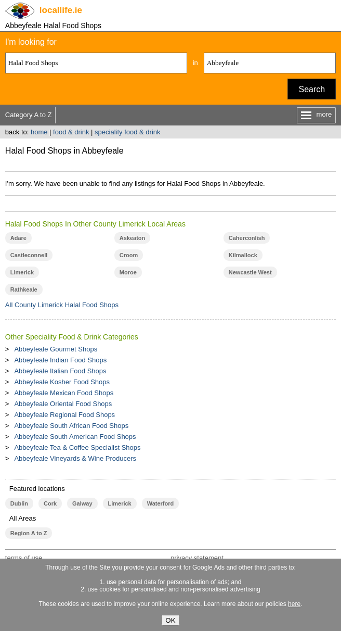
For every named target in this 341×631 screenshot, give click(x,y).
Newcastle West (250, 272)
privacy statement (197, 558)
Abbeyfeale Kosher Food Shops (62, 382)
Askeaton (132, 238)
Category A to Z (28, 115)
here (294, 604)
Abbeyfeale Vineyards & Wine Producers (75, 458)
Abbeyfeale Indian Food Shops (60, 360)
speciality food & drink (127, 132)
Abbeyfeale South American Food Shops (75, 436)
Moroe (128, 272)
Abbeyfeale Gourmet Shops (55, 349)
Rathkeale (23, 289)
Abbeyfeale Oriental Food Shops (63, 404)
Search (311, 89)
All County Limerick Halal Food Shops (62, 305)
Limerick (22, 272)
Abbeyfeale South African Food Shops (71, 426)
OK (170, 620)
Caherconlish (247, 238)
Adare (18, 238)
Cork (50, 503)
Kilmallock (243, 255)
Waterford (160, 503)
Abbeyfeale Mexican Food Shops (63, 393)
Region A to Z (28, 533)
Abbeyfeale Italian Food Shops (60, 371)
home (39, 132)
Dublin (19, 503)
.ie (61, 10)
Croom (129, 255)
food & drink (71, 132)
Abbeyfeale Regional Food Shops (64, 415)
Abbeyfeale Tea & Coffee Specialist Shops (77, 447)
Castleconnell (28, 255)
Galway (82, 503)
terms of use (24, 558)
